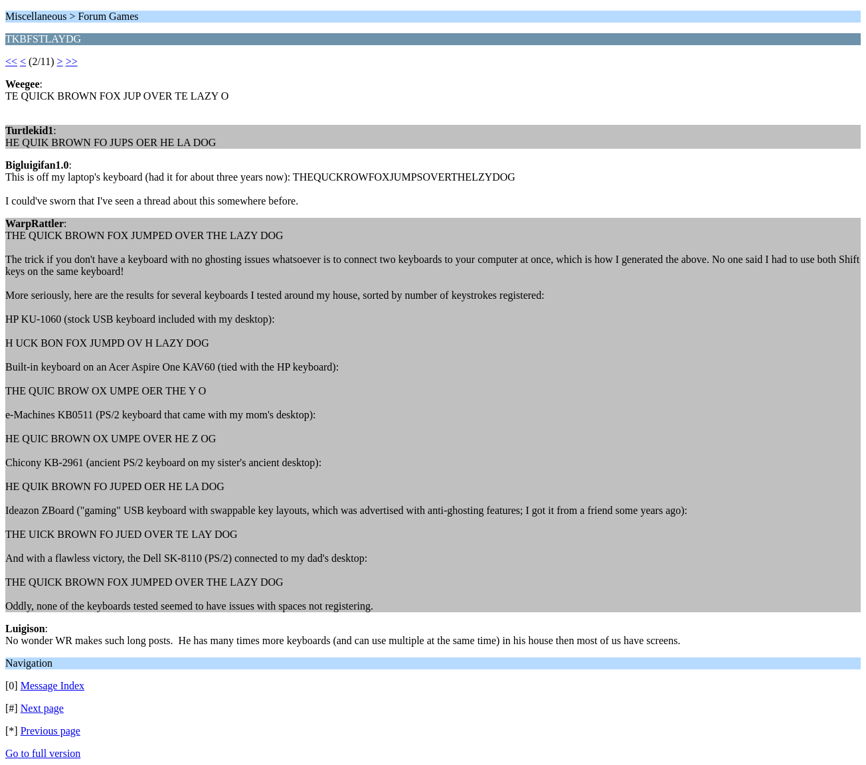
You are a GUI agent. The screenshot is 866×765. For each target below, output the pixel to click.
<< (11, 61)
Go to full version (42, 753)
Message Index (52, 685)
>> (72, 61)
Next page (42, 708)
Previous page (50, 730)
